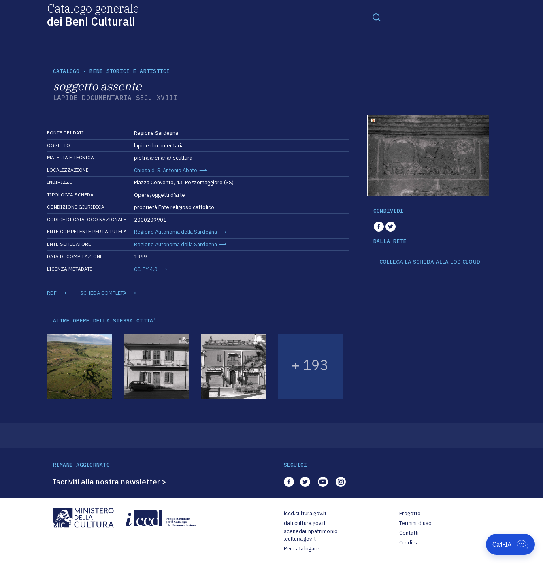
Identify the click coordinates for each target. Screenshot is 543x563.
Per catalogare (302, 548)
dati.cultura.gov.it (305, 523)
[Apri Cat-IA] (510, 544)
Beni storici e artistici (129, 71)
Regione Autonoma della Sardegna (175, 231)
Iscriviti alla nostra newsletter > (109, 481)
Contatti (409, 532)
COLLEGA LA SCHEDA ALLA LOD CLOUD (429, 262)
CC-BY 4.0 (146, 269)
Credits (408, 542)
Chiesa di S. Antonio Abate (165, 170)
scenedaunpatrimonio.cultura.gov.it (311, 535)
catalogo (66, 71)
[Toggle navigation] (376, 17)
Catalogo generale (93, 14)
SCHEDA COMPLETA (103, 293)
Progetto (410, 513)
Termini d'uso (415, 523)
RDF (52, 293)
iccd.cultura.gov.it (305, 513)
